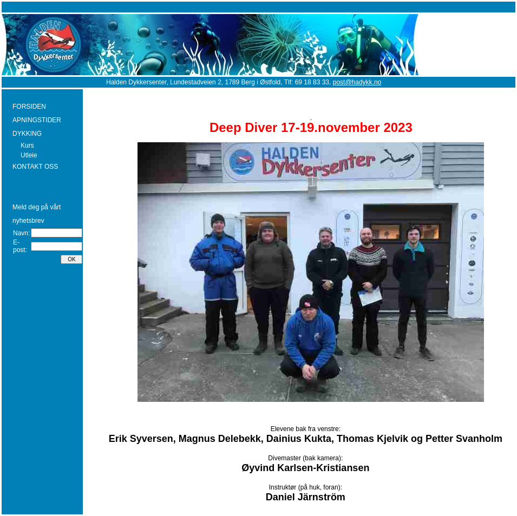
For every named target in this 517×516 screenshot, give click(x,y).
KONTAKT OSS (35, 166)
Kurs (27, 145)
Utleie (29, 155)
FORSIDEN (29, 106)
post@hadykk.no (357, 82)
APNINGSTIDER (36, 120)
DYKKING (27, 133)
